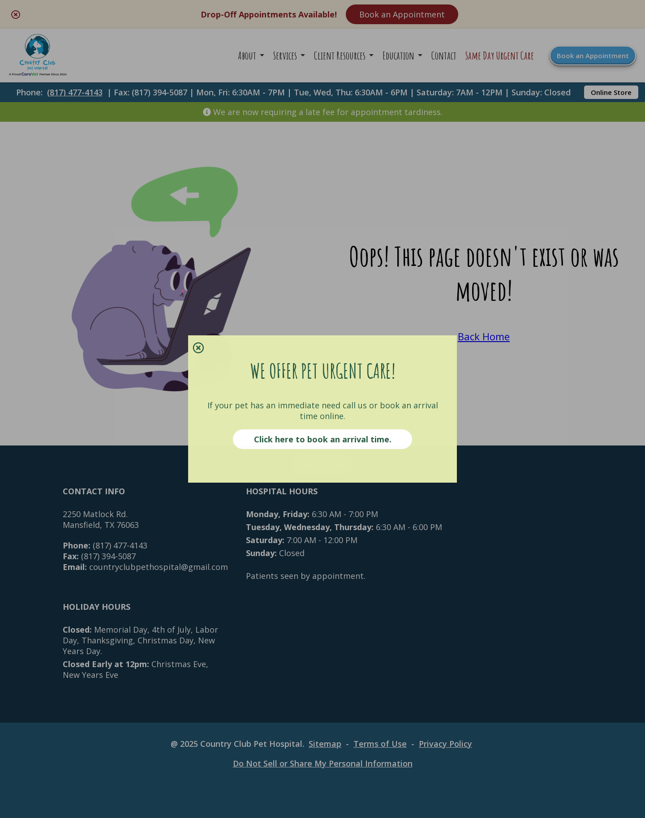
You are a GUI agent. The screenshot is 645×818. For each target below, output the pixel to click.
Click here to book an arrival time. (322, 439)
